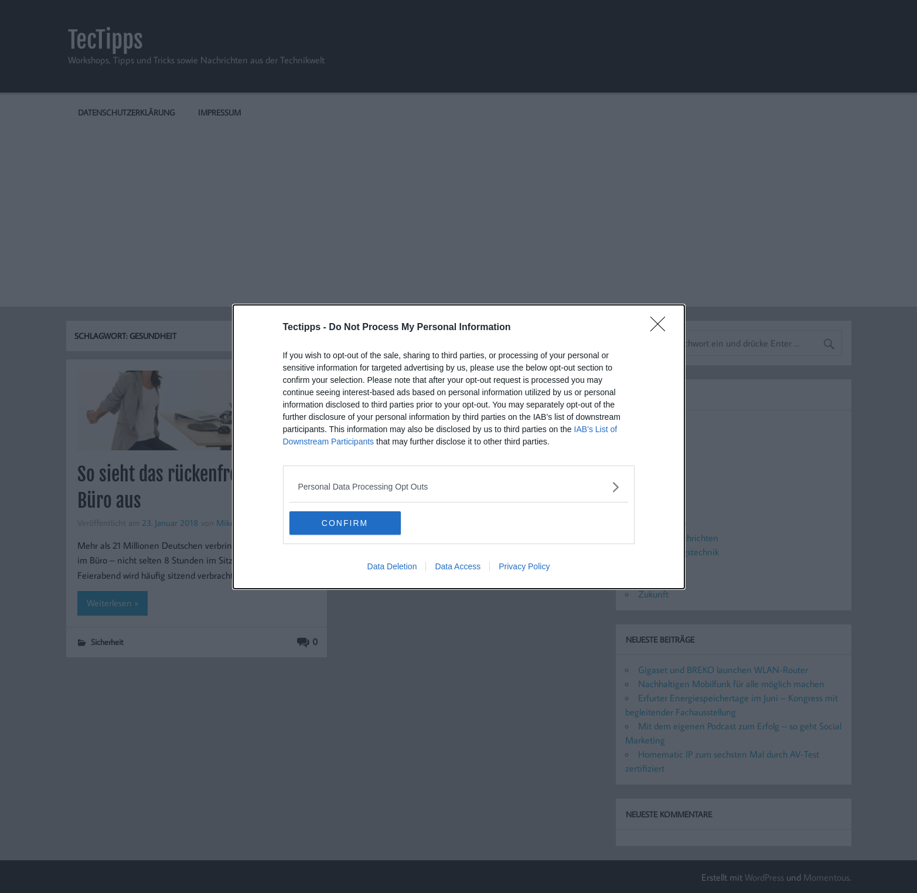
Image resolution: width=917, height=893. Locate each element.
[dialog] (458, 447)
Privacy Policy (524, 566)
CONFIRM (345, 522)
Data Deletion (392, 566)
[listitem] (458, 487)
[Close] (661, 328)
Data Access (457, 566)
